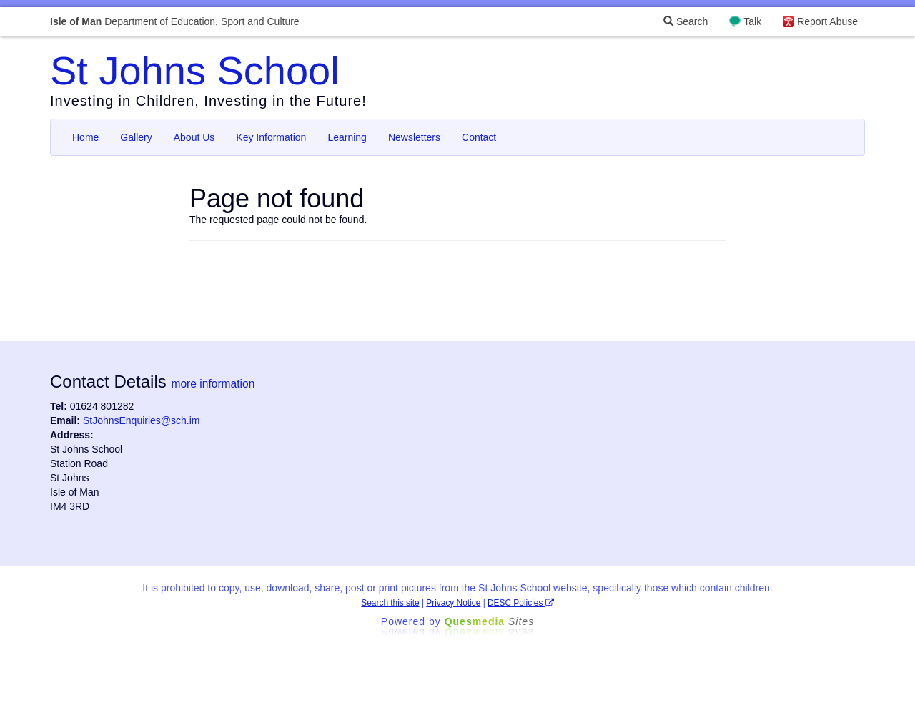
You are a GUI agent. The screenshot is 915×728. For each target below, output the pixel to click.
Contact (479, 137)
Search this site (390, 603)
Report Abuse (827, 21)
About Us (194, 137)
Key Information (271, 137)
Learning (347, 137)
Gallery (136, 137)
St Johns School (195, 70)
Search (685, 21)
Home (85, 137)
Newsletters (414, 137)
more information (212, 384)
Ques (490, 621)
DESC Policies (521, 603)
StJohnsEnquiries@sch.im (141, 420)
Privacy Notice (453, 603)
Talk (752, 21)
